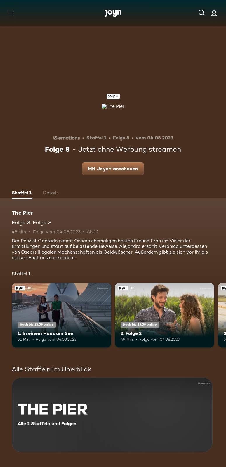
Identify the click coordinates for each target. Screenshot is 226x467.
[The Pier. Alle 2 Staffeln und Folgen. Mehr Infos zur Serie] (112, 415)
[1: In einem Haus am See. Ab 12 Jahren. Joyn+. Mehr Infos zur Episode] (61, 315)
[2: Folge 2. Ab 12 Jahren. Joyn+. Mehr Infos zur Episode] (164, 315)
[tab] (22, 193)
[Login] (214, 13)
